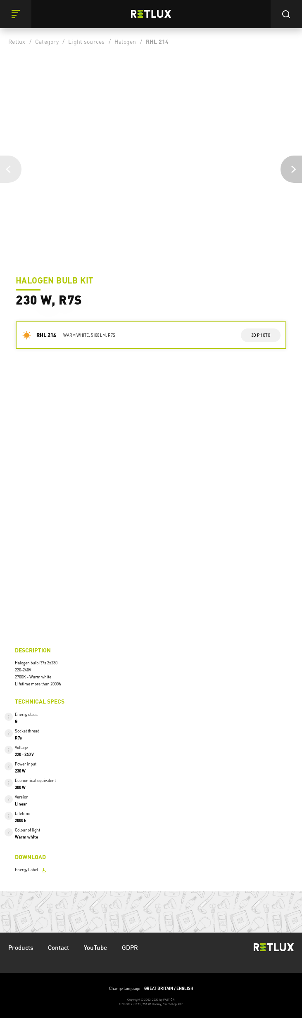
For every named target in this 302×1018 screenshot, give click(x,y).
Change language (151, 988)
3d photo (261, 335)
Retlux (17, 41)
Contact (58, 947)
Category (47, 41)
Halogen (125, 41)
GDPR (130, 947)
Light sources (86, 41)
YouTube (95, 947)
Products (20, 947)
